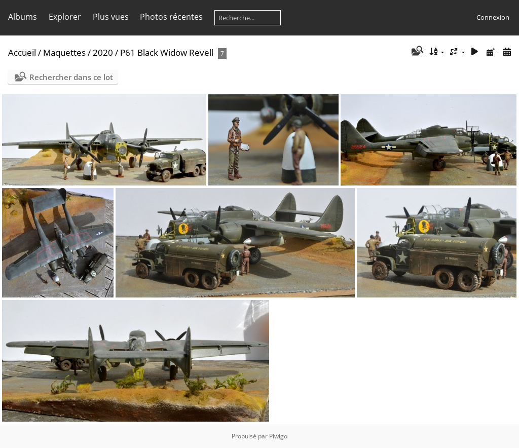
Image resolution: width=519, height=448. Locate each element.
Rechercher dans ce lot (71, 77)
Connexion (492, 17)
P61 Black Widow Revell (166, 52)
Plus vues (111, 16)
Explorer (65, 16)
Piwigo (278, 436)
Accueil (22, 52)
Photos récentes (171, 16)
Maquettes (64, 52)
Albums (22, 16)
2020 (103, 52)
